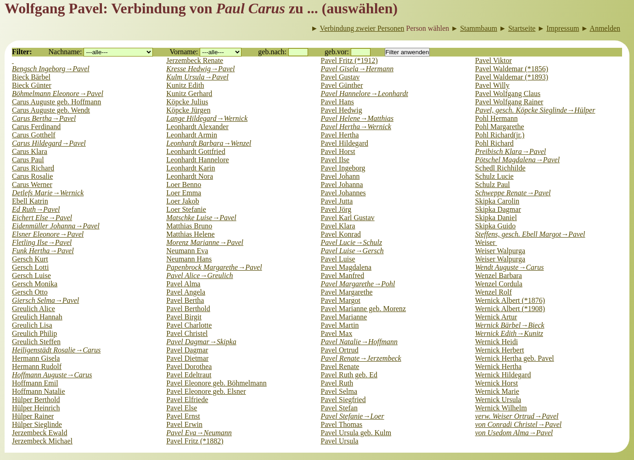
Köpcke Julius (187, 102)
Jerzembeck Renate (194, 60)
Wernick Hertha (498, 366)
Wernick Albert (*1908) (510, 308)
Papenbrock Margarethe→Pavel (214, 267)
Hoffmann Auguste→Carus (52, 375)
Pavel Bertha (185, 300)
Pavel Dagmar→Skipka (201, 342)
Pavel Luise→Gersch (352, 251)
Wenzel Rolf (493, 292)
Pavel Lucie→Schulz (351, 242)
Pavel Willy (492, 85)
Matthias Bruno (189, 226)
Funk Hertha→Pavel (43, 251)
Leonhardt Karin (190, 168)
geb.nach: (272, 52)
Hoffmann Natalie (38, 391)
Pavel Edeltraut (188, 375)
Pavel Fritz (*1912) (349, 60)
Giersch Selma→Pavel (45, 300)
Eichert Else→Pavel (42, 217)
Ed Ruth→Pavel (36, 209)
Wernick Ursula (498, 399)
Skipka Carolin (497, 201)
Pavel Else (181, 408)
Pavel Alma (183, 284)
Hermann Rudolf (37, 366)
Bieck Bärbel (31, 77)
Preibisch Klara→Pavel (510, 151)
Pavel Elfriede (187, 399)
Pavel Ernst (183, 416)
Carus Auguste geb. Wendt (51, 110)
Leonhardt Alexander (197, 127)
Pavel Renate (340, 366)
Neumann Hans (189, 259)
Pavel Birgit (184, 317)
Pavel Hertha (340, 135)
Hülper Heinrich (36, 408)
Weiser (486, 242)
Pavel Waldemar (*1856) (511, 69)
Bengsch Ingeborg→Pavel (51, 69)
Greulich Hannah (37, 317)
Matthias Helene (190, 234)
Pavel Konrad (341, 234)
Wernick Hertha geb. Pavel (514, 358)
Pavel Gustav (340, 77)
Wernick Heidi (496, 342)
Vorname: (183, 52)
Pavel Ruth (337, 383)
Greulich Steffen (36, 342)
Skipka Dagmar (498, 209)
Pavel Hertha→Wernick (356, 127)
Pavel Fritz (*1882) (194, 441)
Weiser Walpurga (500, 251)
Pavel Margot (340, 300)
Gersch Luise (31, 275)
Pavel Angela (185, 292)
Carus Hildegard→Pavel (49, 143)
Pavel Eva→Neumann (199, 433)
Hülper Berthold (36, 399)
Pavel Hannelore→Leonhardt (364, 93)
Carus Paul (28, 160)
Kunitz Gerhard (189, 93)
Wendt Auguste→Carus (509, 267)
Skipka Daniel (496, 217)
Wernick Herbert (499, 350)
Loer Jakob (182, 201)
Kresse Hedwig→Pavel (200, 69)
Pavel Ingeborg (343, 168)
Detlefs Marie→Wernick (48, 193)
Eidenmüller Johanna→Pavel (56, 226)
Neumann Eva (187, 251)
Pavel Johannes (343, 193)
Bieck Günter (31, 85)
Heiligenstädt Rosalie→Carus (56, 350)
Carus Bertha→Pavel (44, 118)
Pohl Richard (494, 143)
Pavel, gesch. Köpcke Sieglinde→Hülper (535, 110)
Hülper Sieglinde (37, 424)
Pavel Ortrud (340, 350)
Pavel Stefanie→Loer (352, 416)
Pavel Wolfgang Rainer (509, 102)
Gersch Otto (30, 292)
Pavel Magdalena (346, 267)
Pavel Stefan (339, 408)
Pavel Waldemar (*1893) (511, 77)
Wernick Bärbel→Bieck (509, 325)
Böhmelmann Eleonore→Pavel (57, 93)
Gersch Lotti (30, 267)
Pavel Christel (187, 333)
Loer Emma (183, 193)
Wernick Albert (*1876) (510, 300)
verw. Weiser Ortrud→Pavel (517, 416)
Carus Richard (33, 168)
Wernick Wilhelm (501, 408)
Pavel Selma (339, 391)
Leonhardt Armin (191, 135)
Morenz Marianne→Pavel (204, 242)
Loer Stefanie (186, 209)
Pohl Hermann (496, 118)
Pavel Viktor (493, 60)
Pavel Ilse (335, 160)
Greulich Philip (34, 333)
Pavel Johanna (342, 184)
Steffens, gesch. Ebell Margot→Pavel (530, 234)
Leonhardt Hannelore (197, 160)
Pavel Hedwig (341, 110)
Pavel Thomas (342, 424)
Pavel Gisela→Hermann (357, 69)
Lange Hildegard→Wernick (206, 118)
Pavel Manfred (343, 275)
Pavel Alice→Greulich (199, 275)
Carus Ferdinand (36, 127)
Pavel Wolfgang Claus (507, 93)
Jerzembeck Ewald (39, 433)
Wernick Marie (497, 391)
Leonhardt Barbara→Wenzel (208, 143)
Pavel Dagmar (187, 350)
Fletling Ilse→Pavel (42, 242)
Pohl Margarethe (499, 127)
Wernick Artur (496, 317)
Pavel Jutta (337, 201)
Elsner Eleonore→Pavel (48, 234)
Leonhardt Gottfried (195, 151)
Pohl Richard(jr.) (500, 135)
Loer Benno (183, 184)
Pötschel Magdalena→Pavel (517, 160)
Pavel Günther (342, 85)
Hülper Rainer (33, 416)
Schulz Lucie (494, 176)
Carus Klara (29, 151)
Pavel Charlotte (189, 325)
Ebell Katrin (30, 201)
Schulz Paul (492, 184)
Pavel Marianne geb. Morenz (363, 308)
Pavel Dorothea (189, 366)
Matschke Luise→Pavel (201, 217)
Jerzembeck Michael (42, 441)
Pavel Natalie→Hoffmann (359, 342)
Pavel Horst (338, 151)
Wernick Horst (496, 383)
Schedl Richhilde (500, 168)
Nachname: (65, 52)
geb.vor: (337, 52)
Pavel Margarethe (347, 292)
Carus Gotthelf (34, 135)
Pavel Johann (340, 176)
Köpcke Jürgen (188, 110)
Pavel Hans (337, 102)
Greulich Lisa (32, 325)
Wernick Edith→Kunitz (509, 333)
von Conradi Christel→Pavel (518, 424)
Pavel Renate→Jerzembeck (361, 358)
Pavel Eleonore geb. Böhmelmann (216, 383)
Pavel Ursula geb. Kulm (356, 433)
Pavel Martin (340, 325)
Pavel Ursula (340, 441)
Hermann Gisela (36, 358)
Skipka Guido (495, 226)
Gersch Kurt (30, 259)
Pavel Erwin (184, 424)
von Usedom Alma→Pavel (514, 433)
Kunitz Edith (185, 85)
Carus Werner (32, 184)
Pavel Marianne (344, 317)
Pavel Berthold (188, 308)
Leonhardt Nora (189, 176)
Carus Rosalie (32, 176)
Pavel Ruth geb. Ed (349, 375)
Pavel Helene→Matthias (357, 118)
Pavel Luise (338, 259)
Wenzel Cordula (498, 284)
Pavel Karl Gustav (348, 217)
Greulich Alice (33, 308)
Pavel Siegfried (343, 399)
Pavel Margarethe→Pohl (358, 284)
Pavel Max (337, 333)
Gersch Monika (34, 284)
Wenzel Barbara (498, 275)
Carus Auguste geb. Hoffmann (56, 102)
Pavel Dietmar (187, 358)
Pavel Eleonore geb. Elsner (206, 391)
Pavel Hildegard (345, 143)
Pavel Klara (338, 226)
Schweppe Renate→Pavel (513, 193)
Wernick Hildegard (503, 375)
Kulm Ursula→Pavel (197, 77)
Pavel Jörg (336, 209)
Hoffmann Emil (35, 383)
